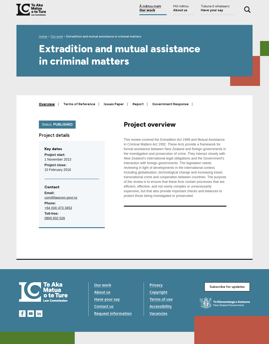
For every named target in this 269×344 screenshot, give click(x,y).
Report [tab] (138, 104)
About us (183, 9)
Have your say (218, 9)
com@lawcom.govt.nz (60, 198)
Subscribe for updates (227, 287)
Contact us (104, 306)
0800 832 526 (54, 218)
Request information (113, 313)
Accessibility (160, 306)
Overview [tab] (47, 104)
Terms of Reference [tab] (79, 104)
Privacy (156, 284)
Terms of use (161, 299)
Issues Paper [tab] (114, 104)
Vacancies (158, 313)
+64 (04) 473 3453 (58, 208)
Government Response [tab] (170, 104)
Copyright (158, 292)
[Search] (247, 9)
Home (43, 36)
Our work (153, 9)
